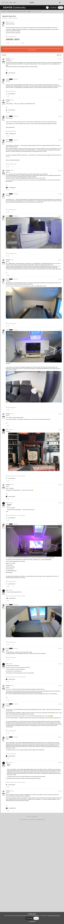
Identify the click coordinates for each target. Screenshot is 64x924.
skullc (7, 429)
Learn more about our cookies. (54, 915)
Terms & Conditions (23, 819)
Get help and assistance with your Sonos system (16, 11)
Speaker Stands (9, 39)
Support (10, 2)
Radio (14, 2)
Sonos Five (17, 39)
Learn (7, 2)
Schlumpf (8, 58)
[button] (1, 7)
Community (3, 11)
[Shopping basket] (60, 2)
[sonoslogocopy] (32, 2)
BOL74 (7, 22)
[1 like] (10, 73)
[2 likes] (11, 133)
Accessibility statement (40, 819)
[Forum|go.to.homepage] (14, 7)
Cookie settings (31, 819)
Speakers (29, 11)
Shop (3, 2)
